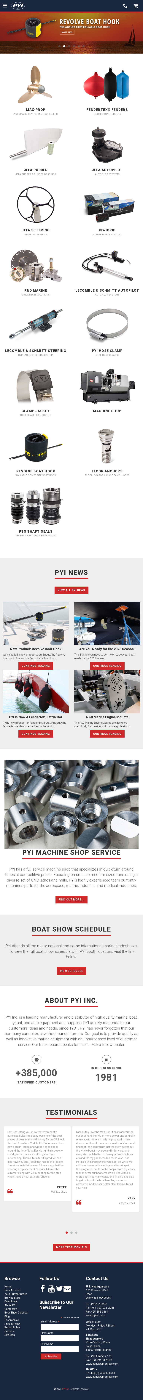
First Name (47, 1332)
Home (8, 1286)
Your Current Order (15, 1294)
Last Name (47, 1344)
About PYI (10, 1305)
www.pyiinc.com (95, 1315)
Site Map (9, 1334)
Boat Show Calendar (16, 1312)
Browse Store (12, 1297)
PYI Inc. (66, 1389)
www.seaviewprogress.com (102, 1363)
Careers (9, 1331)
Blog (7, 1316)
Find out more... (71, 899)
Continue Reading (36, 665)
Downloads (11, 1301)
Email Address (50, 1321)
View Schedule (71, 970)
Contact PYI (11, 1308)
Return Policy (12, 1327)
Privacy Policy (12, 1323)
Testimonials (12, 1320)
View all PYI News (71, 590)
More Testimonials (71, 1247)
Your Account (12, 1290)
